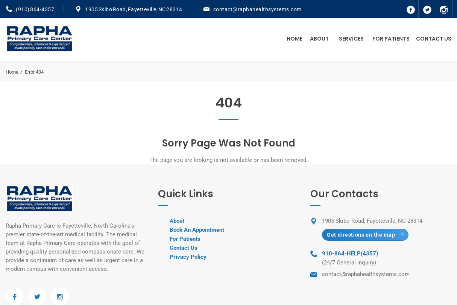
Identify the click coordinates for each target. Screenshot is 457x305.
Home (294, 38)
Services (351, 38)
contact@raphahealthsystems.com (257, 9)
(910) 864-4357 (35, 9)
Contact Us (433, 38)
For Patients (391, 38)
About (319, 38)
